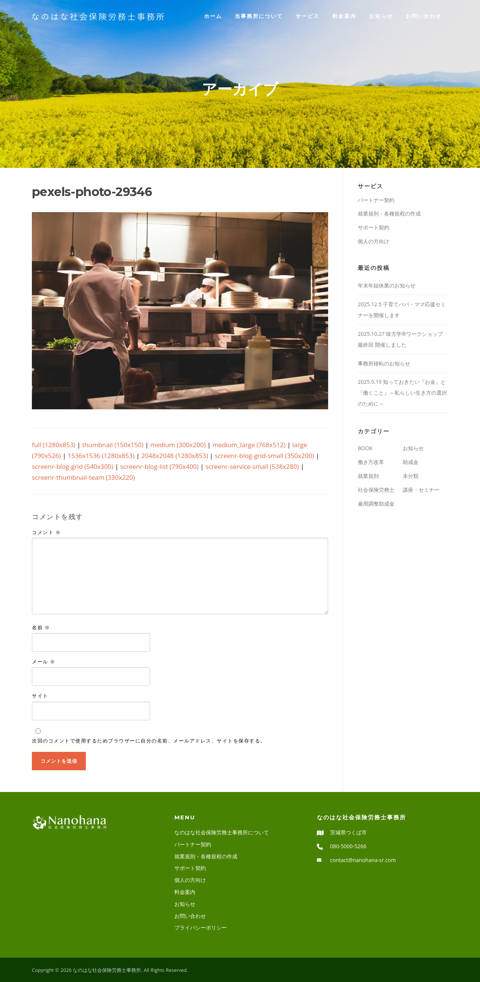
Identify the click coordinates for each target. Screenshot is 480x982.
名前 (41, 627)
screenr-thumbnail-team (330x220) (83, 477)
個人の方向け (373, 241)
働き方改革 (371, 462)
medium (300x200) (178, 444)
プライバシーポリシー (200, 927)
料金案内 (344, 15)
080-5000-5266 (348, 846)
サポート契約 (373, 227)
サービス (308, 15)
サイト (40, 695)
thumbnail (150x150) (112, 444)
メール (44, 661)
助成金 (410, 462)
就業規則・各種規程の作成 (389, 213)
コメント (46, 532)
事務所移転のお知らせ (384, 363)
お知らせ (381, 15)
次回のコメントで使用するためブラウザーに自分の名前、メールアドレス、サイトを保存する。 (149, 740)
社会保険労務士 (376, 489)
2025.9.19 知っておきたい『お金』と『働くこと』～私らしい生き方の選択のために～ (402, 392)
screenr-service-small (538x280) (252, 466)
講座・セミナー (421, 489)
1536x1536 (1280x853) (101, 455)
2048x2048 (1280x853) (174, 455)
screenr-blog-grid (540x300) (72, 466)
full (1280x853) (53, 444)
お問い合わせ (424, 15)
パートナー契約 (376, 200)
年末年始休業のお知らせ (415, 285)
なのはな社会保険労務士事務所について (221, 832)
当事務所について (259, 15)
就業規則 (368, 475)
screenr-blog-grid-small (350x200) (264, 455)
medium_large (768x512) (249, 444)
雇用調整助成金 (376, 503)
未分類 (410, 475)
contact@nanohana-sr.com (363, 860)
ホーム (213, 15)
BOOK (365, 448)
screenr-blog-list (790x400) (159, 466)
